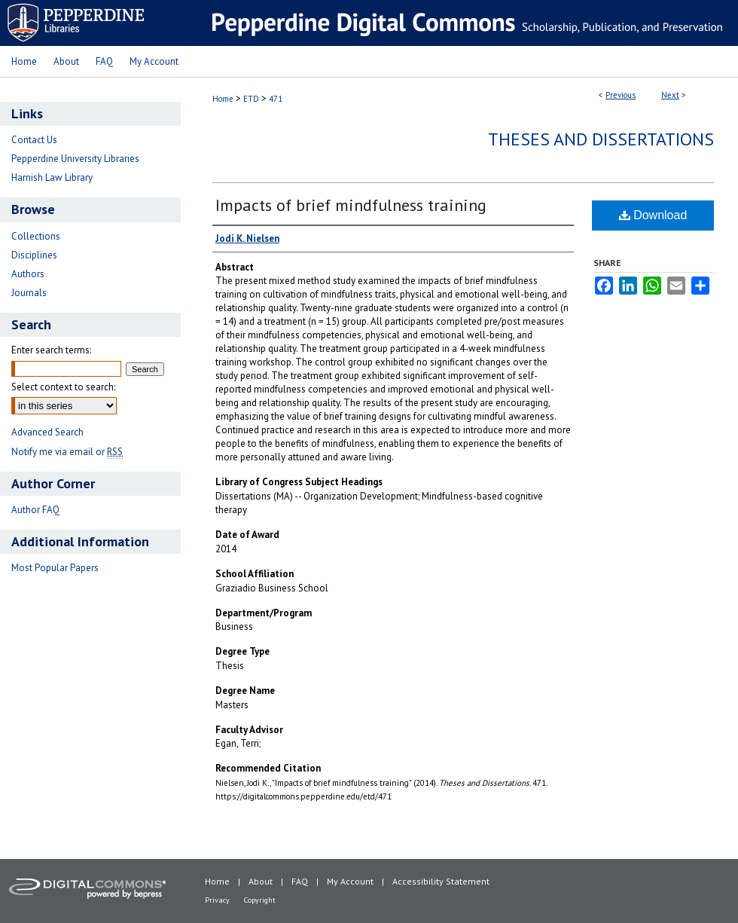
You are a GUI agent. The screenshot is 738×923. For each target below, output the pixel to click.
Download (653, 215)
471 (275, 98)
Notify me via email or (67, 451)
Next (670, 95)
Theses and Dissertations (601, 139)
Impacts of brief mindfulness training (350, 204)
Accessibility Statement (440, 881)
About (261, 881)
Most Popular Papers (55, 567)
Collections (35, 236)
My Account (350, 881)
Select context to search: (63, 387)
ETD (251, 98)
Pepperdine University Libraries (75, 158)
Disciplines (34, 255)
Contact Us (34, 139)
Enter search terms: (51, 350)
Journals (29, 292)
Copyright (260, 900)
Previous (620, 95)
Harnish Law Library (52, 177)
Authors (27, 273)
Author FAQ (35, 509)
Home (222, 98)
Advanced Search (47, 432)
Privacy (217, 900)
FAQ (299, 881)
